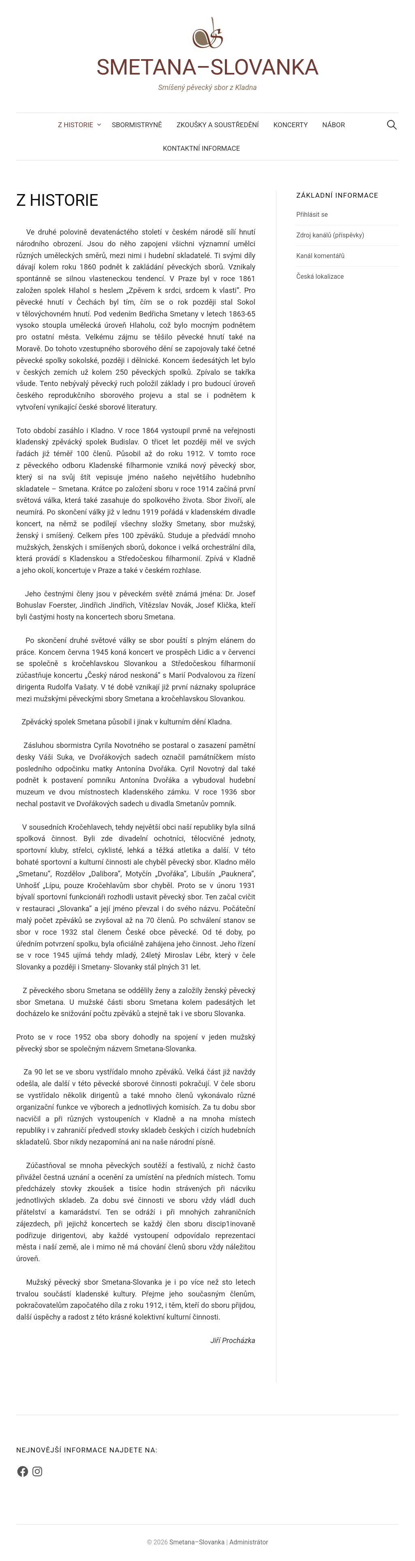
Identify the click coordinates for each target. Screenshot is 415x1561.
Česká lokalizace (320, 276)
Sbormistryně (137, 125)
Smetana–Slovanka (207, 67)
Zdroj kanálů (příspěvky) (330, 235)
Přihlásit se (312, 214)
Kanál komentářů (320, 256)
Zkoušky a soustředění (218, 125)
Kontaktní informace (201, 148)
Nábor (333, 125)
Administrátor (248, 1542)
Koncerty (291, 125)
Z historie (75, 125)
